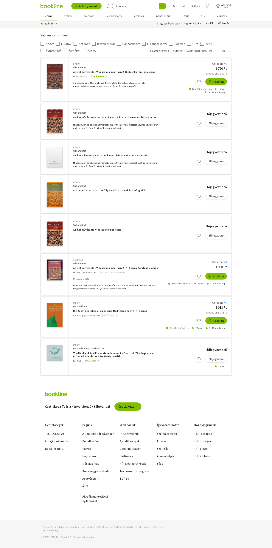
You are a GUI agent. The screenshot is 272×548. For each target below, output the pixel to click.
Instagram (203, 441)
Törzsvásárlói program (134, 471)
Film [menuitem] (203, 16)
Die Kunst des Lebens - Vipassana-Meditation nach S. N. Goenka (110, 311)
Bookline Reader (130, 449)
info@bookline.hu (56, 441)
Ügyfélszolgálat (193, 23)
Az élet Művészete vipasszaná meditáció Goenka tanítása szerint (111, 156)
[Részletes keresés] (108, 6)
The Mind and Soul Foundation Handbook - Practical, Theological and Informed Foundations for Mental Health (113, 355)
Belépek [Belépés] (196, 6)
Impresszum (90, 456)
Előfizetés (223, 23)
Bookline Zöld (91, 441)
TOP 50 (124, 479)
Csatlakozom (127, 407)
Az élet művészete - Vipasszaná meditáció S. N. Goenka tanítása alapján (115, 268)
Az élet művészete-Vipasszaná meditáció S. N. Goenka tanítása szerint (114, 117)
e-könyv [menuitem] (89, 16)
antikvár (78, 260)
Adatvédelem (90, 479)
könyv (76, 64)
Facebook (203, 434)
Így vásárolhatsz (169, 24)
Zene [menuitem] (186, 16)
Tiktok (201, 449)
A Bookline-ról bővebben (98, 434)
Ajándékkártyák (129, 441)
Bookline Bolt (54, 449)
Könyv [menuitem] (48, 16)
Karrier (86, 449)
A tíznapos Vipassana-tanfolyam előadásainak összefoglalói (109, 190)
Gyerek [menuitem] (68, 16)
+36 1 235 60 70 (54, 434)
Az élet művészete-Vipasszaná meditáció (97, 230)
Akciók (210, 23)
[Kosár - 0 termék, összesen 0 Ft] (223, 6)
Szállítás (162, 449)
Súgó (160, 464)
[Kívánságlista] (207, 6)
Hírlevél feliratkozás (133, 464)
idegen (76, 303)
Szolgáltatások (167, 434)
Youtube (202, 456)
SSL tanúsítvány (50, 531)
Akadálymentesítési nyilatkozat (95, 499)
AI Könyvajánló (86, 6)
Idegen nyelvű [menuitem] (164, 16)
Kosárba (216, 82)
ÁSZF (85, 486)
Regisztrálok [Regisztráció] (179, 6)
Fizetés (161, 441)
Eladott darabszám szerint (200, 51)
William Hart (79, 68)
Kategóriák (47, 24)
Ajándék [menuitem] (222, 16)
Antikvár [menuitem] (138, 16)
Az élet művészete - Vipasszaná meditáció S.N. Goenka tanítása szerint (115, 72)
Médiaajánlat (90, 464)
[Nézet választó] (223, 51)
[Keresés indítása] (162, 6)
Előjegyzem (216, 123)
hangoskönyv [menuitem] (113, 16)
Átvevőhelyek (165, 456)
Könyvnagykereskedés (96, 471)
